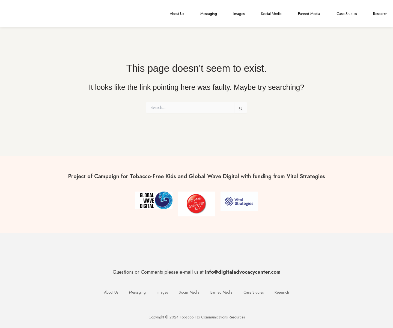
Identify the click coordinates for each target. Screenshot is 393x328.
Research (380, 14)
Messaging (208, 14)
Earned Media (309, 14)
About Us (177, 14)
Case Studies (347, 14)
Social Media (271, 14)
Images (239, 14)
